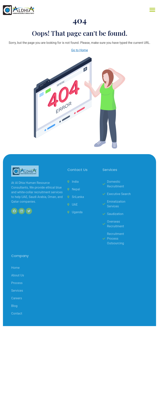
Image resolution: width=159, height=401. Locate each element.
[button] (152, 9)
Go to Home (79, 50)
